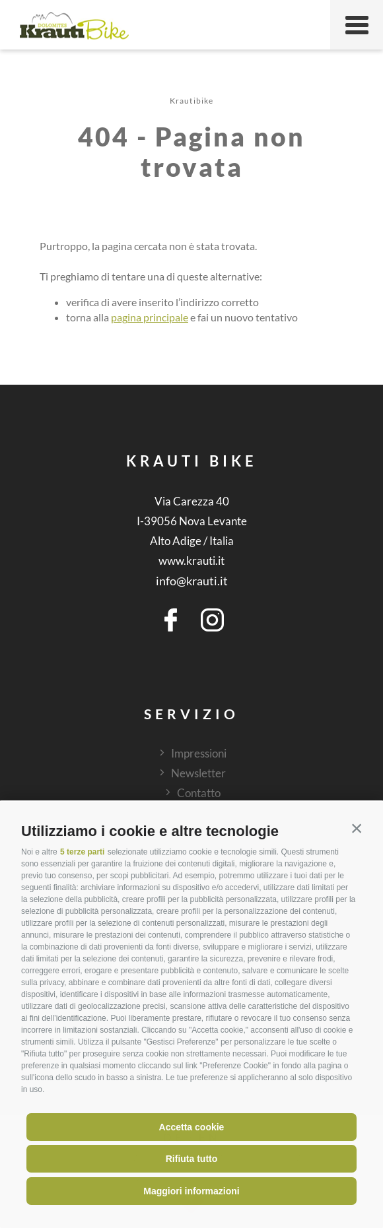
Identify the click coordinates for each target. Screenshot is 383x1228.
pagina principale (149, 317)
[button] (356, 828)
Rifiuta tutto (192, 1158)
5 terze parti (82, 851)
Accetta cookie (192, 1127)
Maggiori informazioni (191, 1191)
